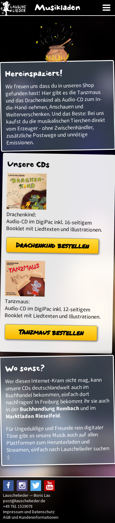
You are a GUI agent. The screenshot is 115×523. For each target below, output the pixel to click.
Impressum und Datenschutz (29, 511)
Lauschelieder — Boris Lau (26, 495)
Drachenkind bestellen (52, 245)
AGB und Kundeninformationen (30, 517)
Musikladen (57, 7)
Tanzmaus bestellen (51, 332)
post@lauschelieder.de (24, 500)
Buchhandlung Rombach (49, 409)
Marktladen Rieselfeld (33, 416)
